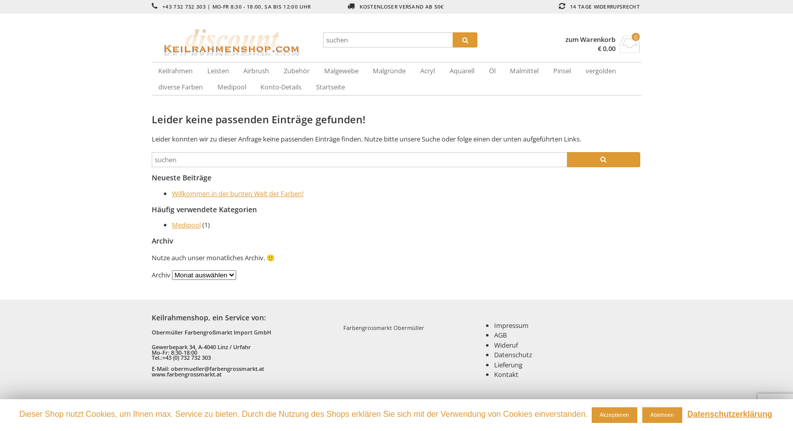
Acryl (427, 70)
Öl (492, 70)
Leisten (218, 70)
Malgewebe (341, 70)
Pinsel (562, 70)
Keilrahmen (175, 70)
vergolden (601, 70)
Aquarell (462, 70)
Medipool (231, 86)
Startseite (330, 86)
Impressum (511, 325)
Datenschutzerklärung (729, 414)
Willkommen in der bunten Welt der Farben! (237, 193)
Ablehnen (662, 415)
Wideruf (506, 345)
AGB (500, 335)
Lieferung (508, 364)
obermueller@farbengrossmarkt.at (217, 368)
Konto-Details (280, 86)
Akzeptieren (614, 415)
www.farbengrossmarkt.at (187, 374)
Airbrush (256, 70)
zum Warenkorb (590, 39)
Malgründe (389, 70)
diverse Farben (180, 86)
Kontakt (506, 374)
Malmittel (524, 70)
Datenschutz (513, 354)
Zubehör (297, 70)
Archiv (161, 274)
